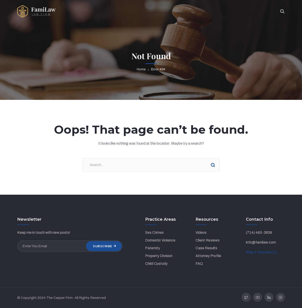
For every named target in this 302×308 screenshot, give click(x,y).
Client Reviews (208, 240)
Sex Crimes (154, 232)
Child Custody (156, 264)
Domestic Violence (160, 240)
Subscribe (102, 246)
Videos (201, 232)
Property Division (158, 256)
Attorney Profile (208, 256)
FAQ (199, 264)
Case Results (206, 248)
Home (141, 69)
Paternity (152, 248)
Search (213, 165)
